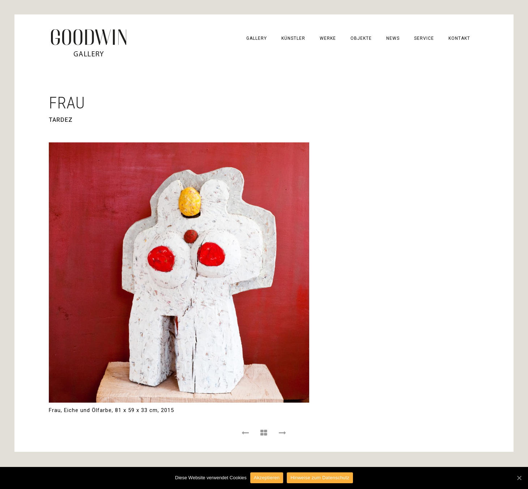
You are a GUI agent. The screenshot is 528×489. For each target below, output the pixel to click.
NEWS (393, 38)
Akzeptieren (267, 477)
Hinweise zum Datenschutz (319, 477)
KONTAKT (459, 38)
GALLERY (256, 38)
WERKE (328, 38)
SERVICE (424, 38)
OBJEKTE (361, 38)
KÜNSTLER (293, 38)
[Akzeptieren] (519, 477)
